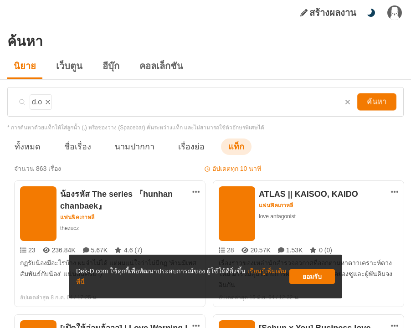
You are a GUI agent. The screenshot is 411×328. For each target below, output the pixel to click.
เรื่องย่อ (178, 146)
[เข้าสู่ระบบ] (394, 13)
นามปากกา (126, 146)
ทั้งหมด (26, 146)
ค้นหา (377, 101)
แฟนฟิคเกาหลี (77, 217)
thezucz (69, 228)
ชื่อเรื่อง (73, 146)
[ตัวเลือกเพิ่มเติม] (195, 191)
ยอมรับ (312, 280)
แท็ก (221, 146)
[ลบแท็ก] (46, 100)
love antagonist (278, 216)
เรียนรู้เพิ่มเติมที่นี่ (233, 280)
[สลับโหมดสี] (371, 13)
